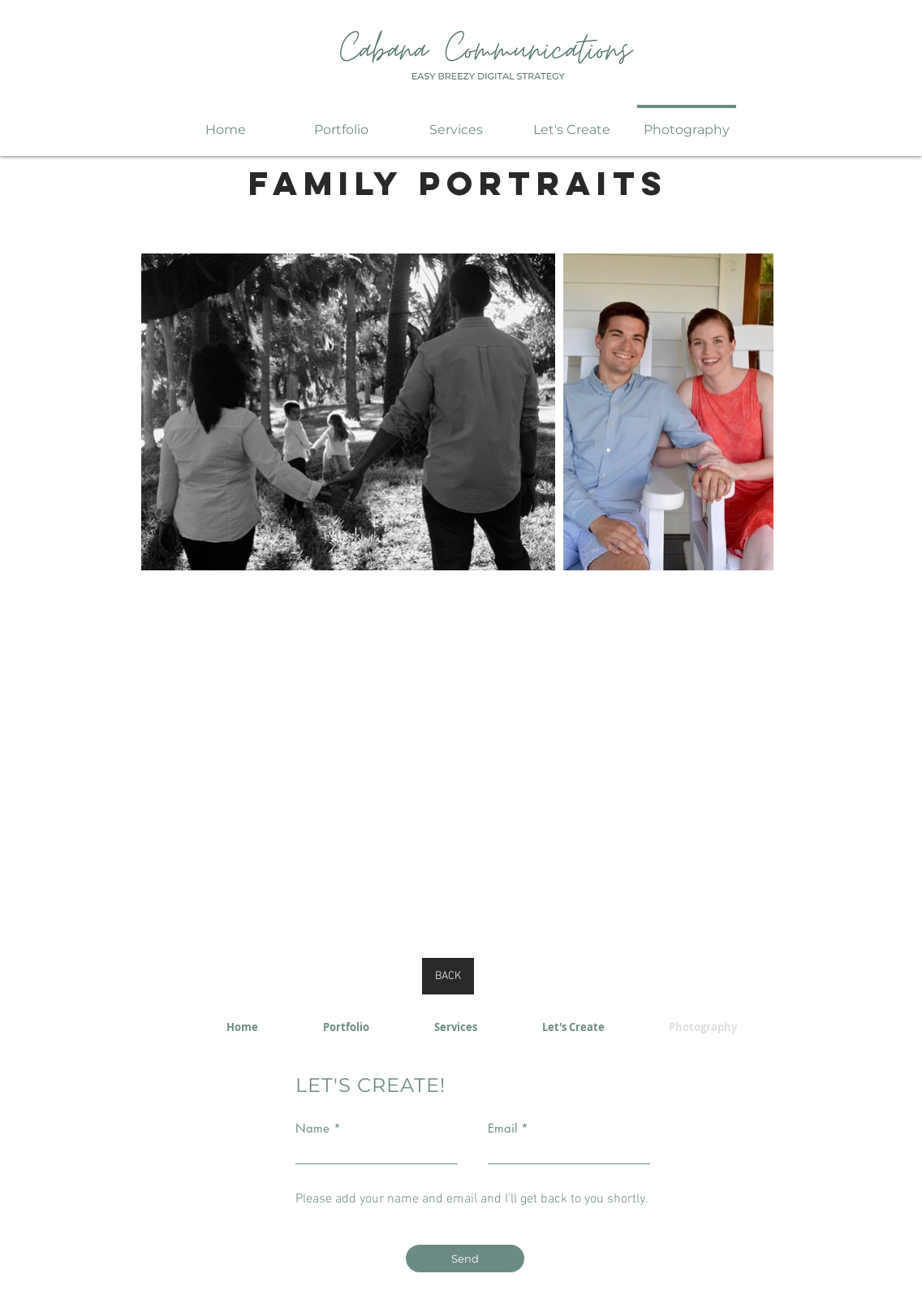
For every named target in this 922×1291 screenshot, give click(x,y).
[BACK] (448, 976)
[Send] (465, 1258)
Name (312, 1128)
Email (502, 1128)
